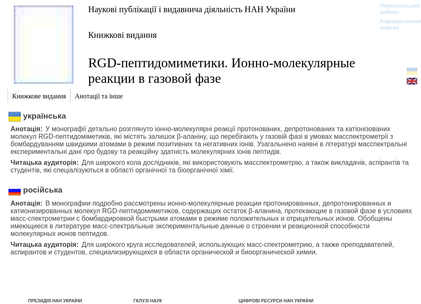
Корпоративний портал (395, 24)
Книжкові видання (122, 35)
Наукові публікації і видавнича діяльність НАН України (191, 9)
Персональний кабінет (395, 9)
